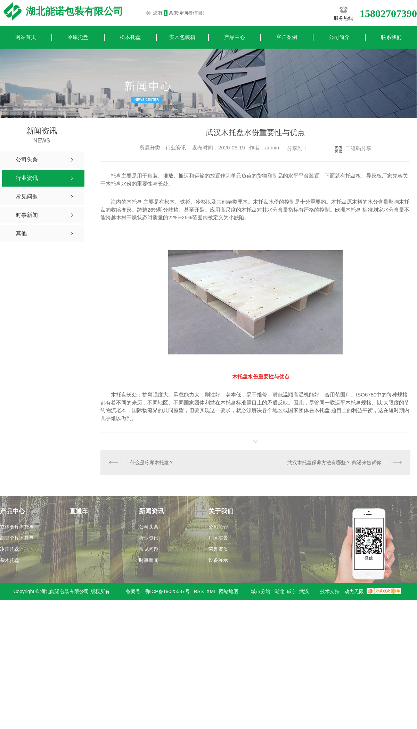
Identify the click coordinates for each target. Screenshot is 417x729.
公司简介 (339, 37)
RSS (199, 591)
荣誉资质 (218, 549)
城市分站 (260, 591)
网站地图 (228, 591)
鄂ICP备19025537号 (167, 591)
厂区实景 (218, 538)
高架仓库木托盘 (17, 538)
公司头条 (148, 527)
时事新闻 (148, 560)
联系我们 (391, 37)
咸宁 (291, 591)
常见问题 (148, 549)
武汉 (304, 591)
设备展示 (218, 560)
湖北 (279, 591)
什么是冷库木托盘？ (152, 462)
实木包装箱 (182, 37)
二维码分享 (358, 148)
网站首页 (25, 37)
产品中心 (234, 37)
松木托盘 (130, 37)
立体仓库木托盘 (17, 527)
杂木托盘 (9, 560)
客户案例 (286, 37)
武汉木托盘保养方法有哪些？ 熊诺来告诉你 (334, 462)
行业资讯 (148, 538)
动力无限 (354, 591)
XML (211, 591)
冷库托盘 (77, 37)
